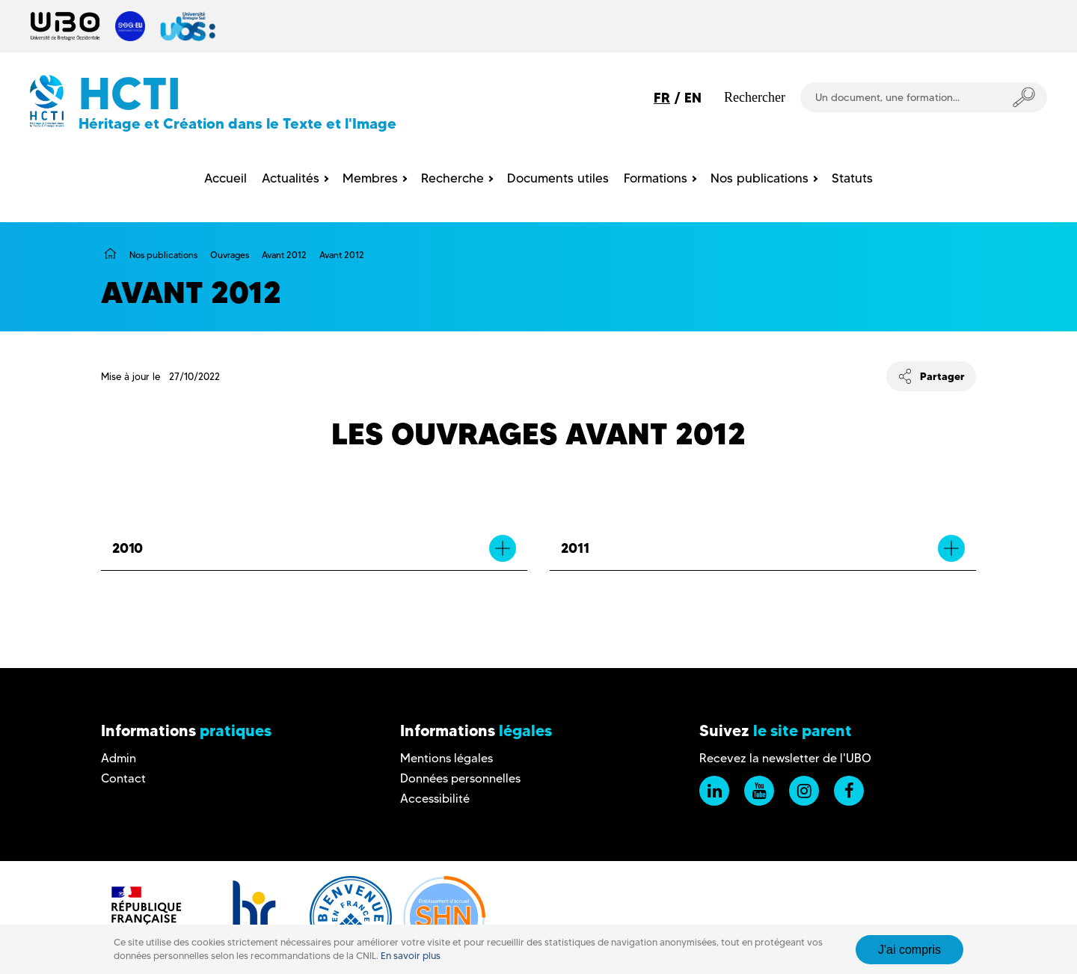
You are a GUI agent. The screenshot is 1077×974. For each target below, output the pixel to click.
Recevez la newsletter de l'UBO (785, 758)
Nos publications (163, 254)
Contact (123, 778)
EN (693, 97)
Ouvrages (229, 254)
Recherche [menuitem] (452, 178)
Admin (118, 758)
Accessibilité (435, 798)
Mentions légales (446, 758)
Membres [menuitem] (370, 178)
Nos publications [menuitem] (759, 178)
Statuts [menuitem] (852, 178)
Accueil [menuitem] (225, 178)
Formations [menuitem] (655, 178)
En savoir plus (411, 955)
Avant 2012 (284, 254)
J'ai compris (909, 949)
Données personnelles (460, 778)
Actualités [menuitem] (290, 178)
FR (662, 97)
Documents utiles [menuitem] (558, 178)
